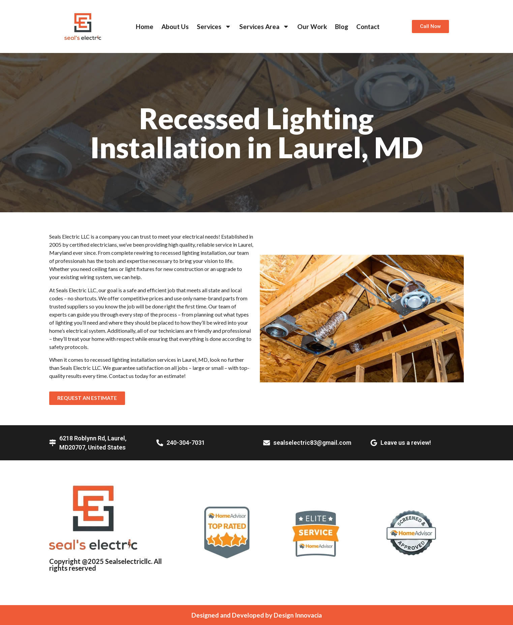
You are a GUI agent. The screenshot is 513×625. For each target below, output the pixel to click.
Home (144, 26)
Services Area (264, 26)
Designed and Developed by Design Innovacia (256, 615)
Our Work (312, 26)
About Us (175, 26)
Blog (341, 26)
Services (214, 26)
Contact (368, 26)
